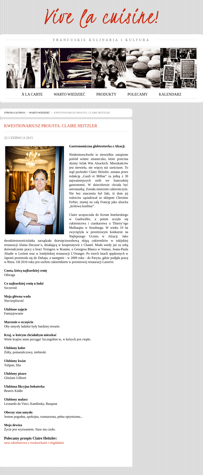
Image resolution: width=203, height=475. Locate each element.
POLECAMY (138, 94)
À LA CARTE (32, 94)
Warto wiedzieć (39, 112)
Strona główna (14, 112)
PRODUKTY (106, 94)
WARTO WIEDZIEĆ (69, 94)
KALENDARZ (170, 94)
